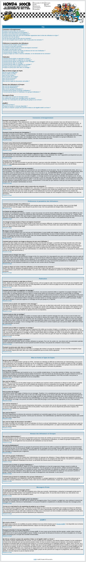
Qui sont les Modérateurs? (10, 87)
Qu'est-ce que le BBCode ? (10, 72)
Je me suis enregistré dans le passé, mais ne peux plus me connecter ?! (23, 40)
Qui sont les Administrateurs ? (11, 86)
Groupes (47, 3)
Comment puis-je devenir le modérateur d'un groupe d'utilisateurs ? (21, 92)
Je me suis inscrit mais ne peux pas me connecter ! (17, 38)
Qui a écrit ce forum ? (9, 104)
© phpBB (38, 559)
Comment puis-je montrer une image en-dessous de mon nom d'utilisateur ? (24, 50)
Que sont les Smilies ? (9, 75)
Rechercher (36, 6)
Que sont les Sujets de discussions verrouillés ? (16, 81)
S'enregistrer (37, 7)
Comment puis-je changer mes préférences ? (15, 45)
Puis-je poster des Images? (10, 76)
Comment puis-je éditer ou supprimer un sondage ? (17, 64)
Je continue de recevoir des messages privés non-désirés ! (19, 98)
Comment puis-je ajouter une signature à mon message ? (19, 61)
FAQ (34, 4)
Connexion (36, 9)
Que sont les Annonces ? (10, 78)
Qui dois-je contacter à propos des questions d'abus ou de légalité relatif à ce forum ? (27, 107)
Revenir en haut (7, 129)
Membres (47, 6)
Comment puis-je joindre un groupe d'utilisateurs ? (17, 90)
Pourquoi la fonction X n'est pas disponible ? (15, 106)
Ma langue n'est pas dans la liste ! (12, 49)
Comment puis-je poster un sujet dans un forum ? (16, 58)
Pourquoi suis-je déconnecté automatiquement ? (16, 34)
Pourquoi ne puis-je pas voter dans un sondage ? (16, 67)
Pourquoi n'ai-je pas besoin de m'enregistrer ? (15, 32)
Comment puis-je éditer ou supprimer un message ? (17, 60)
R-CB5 (35, 559)
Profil (46, 4)
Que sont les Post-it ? (9, 79)
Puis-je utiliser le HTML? (9, 74)
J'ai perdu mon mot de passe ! (11, 37)
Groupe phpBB (60, 524)
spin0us (51, 559)
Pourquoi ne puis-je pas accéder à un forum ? (15, 66)
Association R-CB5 (38, 3)
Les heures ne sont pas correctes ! (12, 46)
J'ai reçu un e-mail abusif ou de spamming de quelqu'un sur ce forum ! (22, 100)
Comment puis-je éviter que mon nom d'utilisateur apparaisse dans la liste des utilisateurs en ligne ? (31, 35)
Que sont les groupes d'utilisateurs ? (13, 89)
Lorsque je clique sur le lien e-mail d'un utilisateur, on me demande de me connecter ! (27, 53)
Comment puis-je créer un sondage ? (13, 63)
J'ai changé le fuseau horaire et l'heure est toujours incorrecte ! (20, 47)
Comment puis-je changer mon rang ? (13, 52)
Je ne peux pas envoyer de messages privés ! (15, 97)
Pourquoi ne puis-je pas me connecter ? (14, 31)
